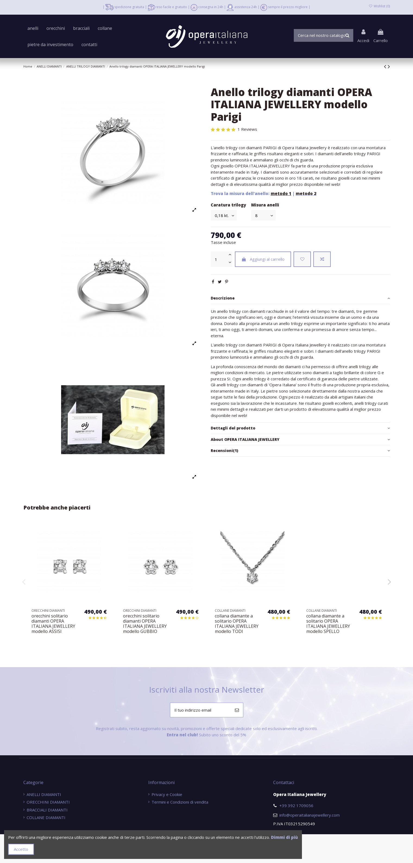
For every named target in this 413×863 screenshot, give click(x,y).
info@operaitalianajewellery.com (309, 815)
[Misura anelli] (263, 215)
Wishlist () (379, 6)
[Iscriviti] (237, 710)
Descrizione (300, 298)
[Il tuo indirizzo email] (200, 710)
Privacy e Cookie (167, 794)
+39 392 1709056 (296, 805)
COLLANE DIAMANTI (46, 817)
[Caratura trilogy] (224, 215)
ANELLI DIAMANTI (44, 794)
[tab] (300, 298)
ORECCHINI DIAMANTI (48, 802)
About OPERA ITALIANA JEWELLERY (300, 440)
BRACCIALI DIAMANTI (47, 810)
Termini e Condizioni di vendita (180, 802)
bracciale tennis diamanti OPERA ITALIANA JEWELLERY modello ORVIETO (53, 624)
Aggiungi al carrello (263, 259)
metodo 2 (306, 193)
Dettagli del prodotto (300, 428)
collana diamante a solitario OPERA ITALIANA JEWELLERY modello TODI (328, 624)
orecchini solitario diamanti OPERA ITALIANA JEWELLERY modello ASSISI (145, 624)
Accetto (21, 849)
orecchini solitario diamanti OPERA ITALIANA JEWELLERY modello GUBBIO (236, 624)
